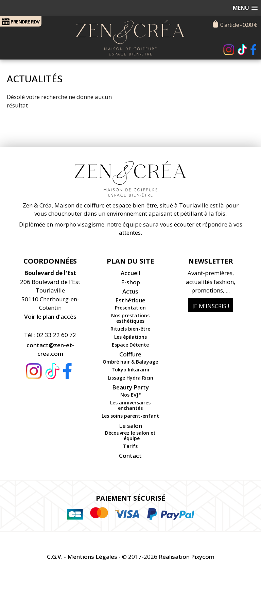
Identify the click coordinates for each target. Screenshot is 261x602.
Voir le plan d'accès (50, 316)
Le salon (130, 426)
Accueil (130, 273)
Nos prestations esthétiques (130, 318)
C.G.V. (55, 557)
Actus (130, 291)
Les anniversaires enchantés (130, 405)
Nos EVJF (130, 394)
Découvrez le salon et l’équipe (130, 435)
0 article (238, 25)
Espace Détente (130, 344)
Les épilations (130, 337)
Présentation (130, 307)
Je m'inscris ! (210, 306)
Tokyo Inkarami (130, 369)
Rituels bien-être (130, 328)
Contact (130, 455)
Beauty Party (130, 387)
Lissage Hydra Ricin (130, 377)
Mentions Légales (92, 557)
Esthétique (130, 300)
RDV (20, 21)
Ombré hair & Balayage (130, 361)
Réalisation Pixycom (186, 557)
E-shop (130, 282)
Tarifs (130, 446)
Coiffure (130, 354)
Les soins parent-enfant (130, 416)
